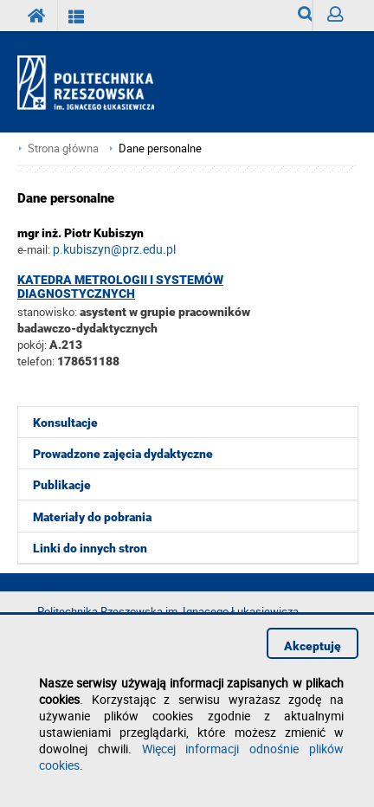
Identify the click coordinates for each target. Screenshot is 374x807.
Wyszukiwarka (305, 18)
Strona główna (63, 148)
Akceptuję (312, 646)
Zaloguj (342, 18)
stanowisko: (47, 312)
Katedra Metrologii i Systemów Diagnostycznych (120, 286)
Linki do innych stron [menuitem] (90, 548)
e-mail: (33, 249)
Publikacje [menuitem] (62, 485)
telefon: (36, 361)
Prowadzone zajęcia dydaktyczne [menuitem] (123, 454)
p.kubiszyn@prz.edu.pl (114, 249)
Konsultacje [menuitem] (65, 422)
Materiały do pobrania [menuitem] (92, 517)
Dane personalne (160, 148)
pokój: (33, 344)
